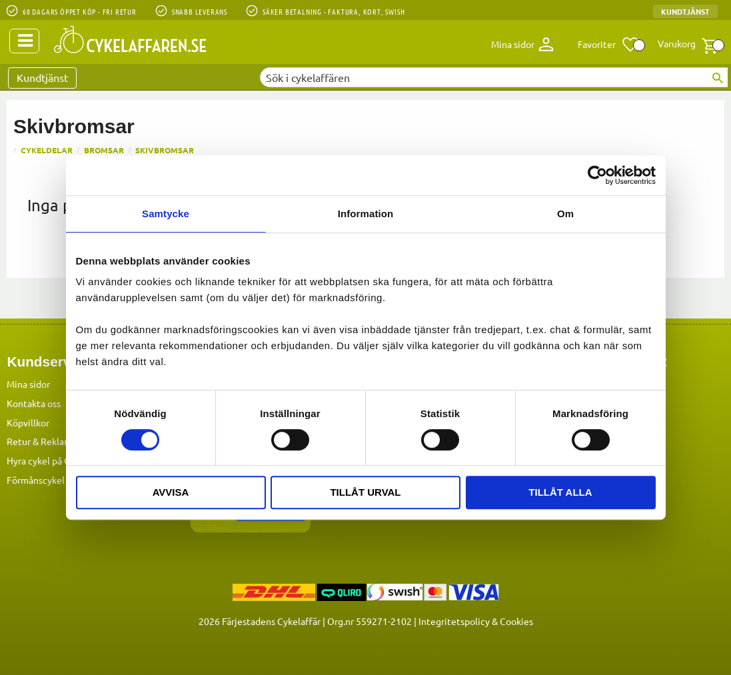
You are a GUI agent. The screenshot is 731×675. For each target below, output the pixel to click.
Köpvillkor (28, 422)
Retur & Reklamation (50, 440)
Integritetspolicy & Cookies (475, 620)
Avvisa (171, 492)
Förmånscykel (36, 479)
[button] (608, 44)
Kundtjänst (685, 11)
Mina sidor (28, 383)
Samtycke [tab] (165, 213)
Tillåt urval (365, 492)
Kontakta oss (34, 402)
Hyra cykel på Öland (48, 460)
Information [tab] (366, 213)
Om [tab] (565, 213)
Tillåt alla (560, 492)
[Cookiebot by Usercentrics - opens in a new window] (597, 175)
